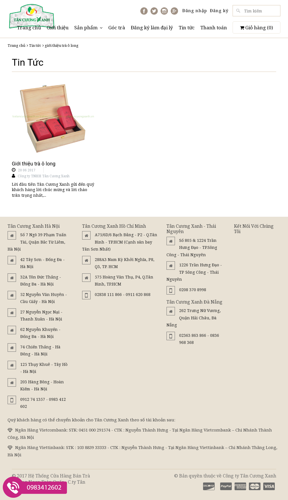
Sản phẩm (88, 27)
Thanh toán (213, 27)
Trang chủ (29, 27)
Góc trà (116, 27)
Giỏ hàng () (256, 27)
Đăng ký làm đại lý (152, 27)
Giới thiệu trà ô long (33, 164)
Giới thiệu (58, 27)
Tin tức (187, 27)
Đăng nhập (194, 10)
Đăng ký (219, 10)
